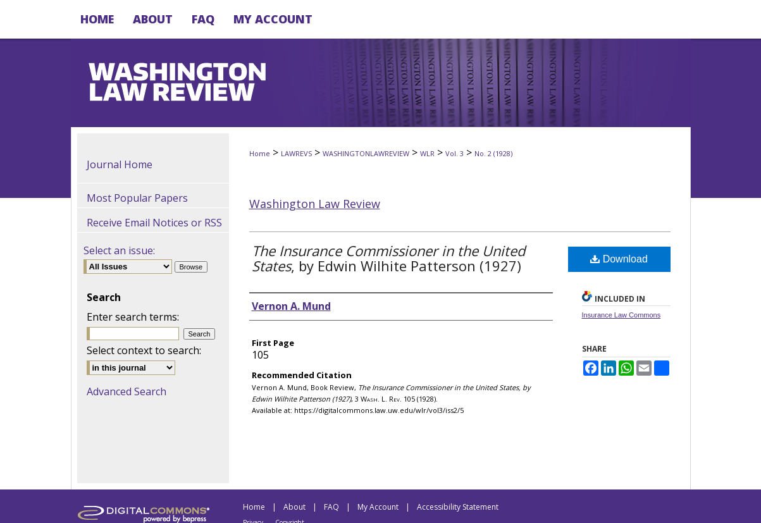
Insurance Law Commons (621, 315)
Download (619, 259)
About (294, 506)
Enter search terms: (133, 317)
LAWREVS (296, 153)
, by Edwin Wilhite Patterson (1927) (388, 258)
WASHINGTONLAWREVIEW (366, 153)
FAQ (331, 506)
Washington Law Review (314, 203)
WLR (427, 153)
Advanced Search (126, 391)
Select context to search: (144, 350)
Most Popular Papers (137, 198)
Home (259, 153)
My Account (378, 506)
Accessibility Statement (457, 506)
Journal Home (119, 164)
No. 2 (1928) (493, 153)
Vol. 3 (454, 153)
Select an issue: (119, 250)
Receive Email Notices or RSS (154, 223)
